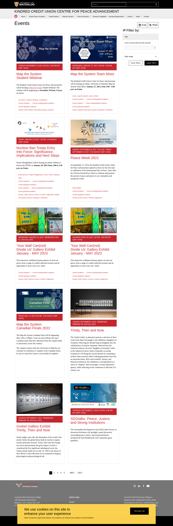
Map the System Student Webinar (29, 76)
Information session (40, 110)
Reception (101, 110)
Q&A (19, 178)
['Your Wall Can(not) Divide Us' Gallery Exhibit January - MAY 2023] (39, 220)
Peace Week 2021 (85, 158)
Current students (24, 103)
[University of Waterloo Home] (24, 4)
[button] (24, 16)
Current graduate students (27, 107)
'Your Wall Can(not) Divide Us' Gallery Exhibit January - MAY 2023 (35, 249)
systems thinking (32, 100)
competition (43, 100)
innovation (21, 100)
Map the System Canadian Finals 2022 (33, 326)
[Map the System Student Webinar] (39, 49)
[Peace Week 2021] (94, 133)
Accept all (139, 511)
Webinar (56, 175)
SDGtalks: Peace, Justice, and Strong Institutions (91, 420)
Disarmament (23, 175)
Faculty (20, 110)
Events (71, 502)
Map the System (36, 88)
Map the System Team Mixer (92, 74)
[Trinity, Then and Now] (94, 303)
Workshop (109, 110)
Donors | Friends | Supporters (44, 195)
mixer (74, 96)
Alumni (74, 110)
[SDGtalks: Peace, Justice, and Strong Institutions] (94, 394)
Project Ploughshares (35, 175)
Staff (26, 110)
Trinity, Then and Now (87, 330)
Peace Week (76, 188)
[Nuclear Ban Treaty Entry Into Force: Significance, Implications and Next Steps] (39, 128)
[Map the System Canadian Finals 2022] (39, 300)
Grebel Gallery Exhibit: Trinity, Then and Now (33, 428)
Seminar (51, 110)
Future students (77, 103)
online (96, 96)
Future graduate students (80, 107)
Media (31, 110)
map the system (82, 96)
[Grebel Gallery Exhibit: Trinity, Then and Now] (39, 398)
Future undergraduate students (96, 103)
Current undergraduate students (43, 103)
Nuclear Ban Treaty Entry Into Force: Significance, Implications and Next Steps (37, 151)
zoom (91, 96)
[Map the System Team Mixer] (94, 49)
